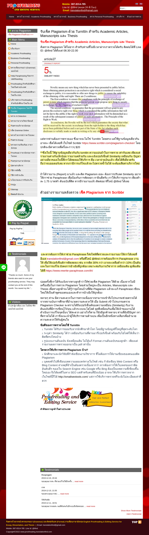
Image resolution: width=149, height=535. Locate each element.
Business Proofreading (20, 58)
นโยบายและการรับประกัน (21, 180)
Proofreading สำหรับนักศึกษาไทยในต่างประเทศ (23, 85)
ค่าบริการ (120, 17)
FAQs (13, 185)
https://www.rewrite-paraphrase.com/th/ (69, 270)
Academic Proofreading (21, 53)
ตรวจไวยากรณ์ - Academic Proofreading (34, 17)
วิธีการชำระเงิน (17, 175)
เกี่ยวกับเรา (15, 49)
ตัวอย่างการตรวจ (134, 17)
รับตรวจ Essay (17, 140)
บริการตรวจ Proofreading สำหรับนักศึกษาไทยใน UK (22, 101)
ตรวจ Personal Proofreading (102, 17)
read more (79, 481)
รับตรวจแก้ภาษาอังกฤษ (20, 126)
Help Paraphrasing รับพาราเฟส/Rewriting (22, 77)
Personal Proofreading (20, 63)
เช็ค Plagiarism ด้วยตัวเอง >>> (20, 34)
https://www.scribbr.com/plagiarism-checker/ (108, 143)
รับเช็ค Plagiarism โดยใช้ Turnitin (21, 110)
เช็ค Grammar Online (20, 130)
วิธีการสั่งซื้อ (16, 170)
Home (11, 17)
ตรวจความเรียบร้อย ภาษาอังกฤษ (22, 146)
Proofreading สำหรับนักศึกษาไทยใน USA (23, 93)
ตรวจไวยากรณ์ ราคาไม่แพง (22, 135)
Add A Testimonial (134, 514)
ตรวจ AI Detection (18, 116)
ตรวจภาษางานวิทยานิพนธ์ (22, 121)
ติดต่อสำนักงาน (17, 194)
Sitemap (14, 189)
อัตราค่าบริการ (17, 166)
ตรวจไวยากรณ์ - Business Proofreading (70, 17)
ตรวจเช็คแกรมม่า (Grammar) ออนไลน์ (23, 69)
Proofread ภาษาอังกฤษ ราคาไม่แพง (23, 154)
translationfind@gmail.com (84, 10)
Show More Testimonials (131, 511)
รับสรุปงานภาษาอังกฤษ (20, 161)
